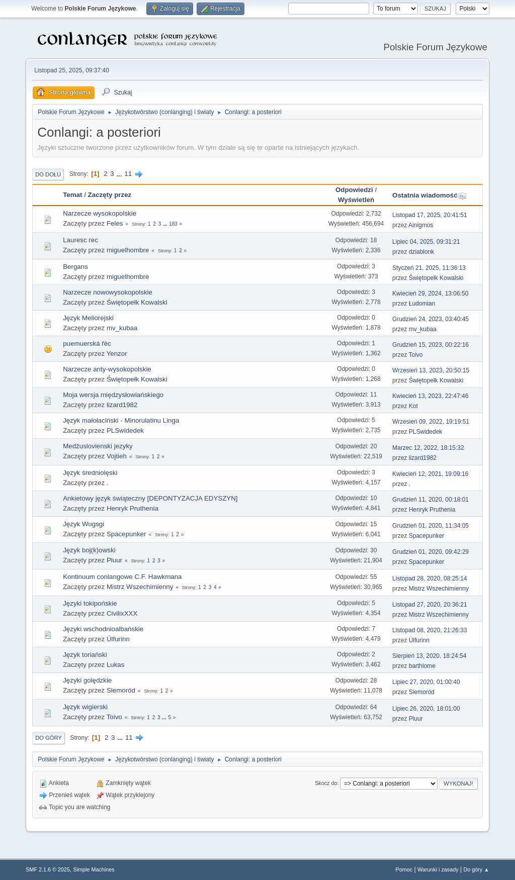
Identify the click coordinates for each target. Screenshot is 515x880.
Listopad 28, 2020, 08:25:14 (429, 578)
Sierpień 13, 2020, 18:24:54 (429, 655)
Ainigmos (420, 225)
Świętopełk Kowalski (436, 277)
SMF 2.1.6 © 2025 (48, 869)
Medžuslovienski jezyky (98, 446)
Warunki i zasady (438, 869)
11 (128, 173)
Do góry (48, 738)
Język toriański (85, 654)
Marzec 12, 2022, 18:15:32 (428, 447)
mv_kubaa (122, 328)
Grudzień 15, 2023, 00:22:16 (430, 344)
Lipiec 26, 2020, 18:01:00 (426, 708)
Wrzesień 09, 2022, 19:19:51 (430, 421)
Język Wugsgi (83, 524)
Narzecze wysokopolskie (99, 213)
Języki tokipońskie (90, 603)
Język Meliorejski (88, 318)
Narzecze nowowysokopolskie (107, 292)
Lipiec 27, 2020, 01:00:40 (426, 682)
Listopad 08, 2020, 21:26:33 (429, 630)
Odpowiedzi (354, 189)
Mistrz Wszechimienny (140, 587)
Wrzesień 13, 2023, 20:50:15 (430, 370)
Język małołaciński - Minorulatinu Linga (121, 420)
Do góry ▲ (476, 869)
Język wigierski (85, 707)
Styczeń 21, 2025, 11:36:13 (429, 267)
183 (173, 224)
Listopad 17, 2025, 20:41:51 (429, 215)
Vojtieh (117, 456)
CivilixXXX (122, 613)
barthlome (422, 665)
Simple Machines (94, 869)
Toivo (416, 354)
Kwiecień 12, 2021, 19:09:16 (430, 473)
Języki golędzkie (87, 680)
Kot (413, 406)
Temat (72, 195)
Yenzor (117, 353)
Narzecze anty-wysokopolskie (107, 369)
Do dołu (48, 174)
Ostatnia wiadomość (429, 195)
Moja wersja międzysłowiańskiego (113, 395)
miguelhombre (128, 250)
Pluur (114, 560)
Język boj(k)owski (89, 550)
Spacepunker (126, 534)
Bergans (75, 266)
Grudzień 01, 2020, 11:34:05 (430, 525)
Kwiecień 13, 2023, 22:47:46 (430, 396)
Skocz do (326, 783)
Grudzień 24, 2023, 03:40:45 (430, 319)
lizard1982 (122, 405)
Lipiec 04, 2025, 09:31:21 (426, 241)
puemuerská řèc (87, 343)
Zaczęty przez (110, 195)
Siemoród (121, 690)
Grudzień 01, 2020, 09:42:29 (430, 551)
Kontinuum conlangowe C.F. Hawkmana (122, 576)
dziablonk (422, 251)
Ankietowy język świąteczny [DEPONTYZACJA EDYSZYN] (150, 498)
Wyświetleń (356, 200)
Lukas (116, 664)
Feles (115, 223)
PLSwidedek (125, 430)
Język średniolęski (90, 472)
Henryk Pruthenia (132, 508)
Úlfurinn (118, 639)
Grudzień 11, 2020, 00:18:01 (430, 499)
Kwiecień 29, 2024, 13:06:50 (430, 293)
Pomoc (404, 869)
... (120, 173)
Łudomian (422, 303)
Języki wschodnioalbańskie (103, 629)
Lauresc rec (80, 240)
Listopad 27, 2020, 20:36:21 (429, 604)
